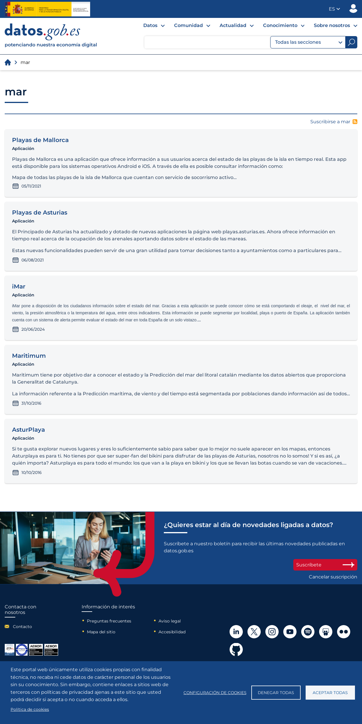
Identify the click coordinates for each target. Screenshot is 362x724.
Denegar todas (276, 692)
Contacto (22, 626)
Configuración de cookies (214, 692)
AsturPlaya (28, 429)
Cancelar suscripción (333, 577)
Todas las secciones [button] (308, 42)
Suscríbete (325, 565)
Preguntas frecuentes (109, 621)
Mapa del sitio (101, 631)
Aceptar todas (330, 692)
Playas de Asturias (39, 212)
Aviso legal (170, 621)
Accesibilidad (172, 631)
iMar (18, 286)
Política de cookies (30, 709)
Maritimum (29, 355)
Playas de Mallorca (40, 140)
